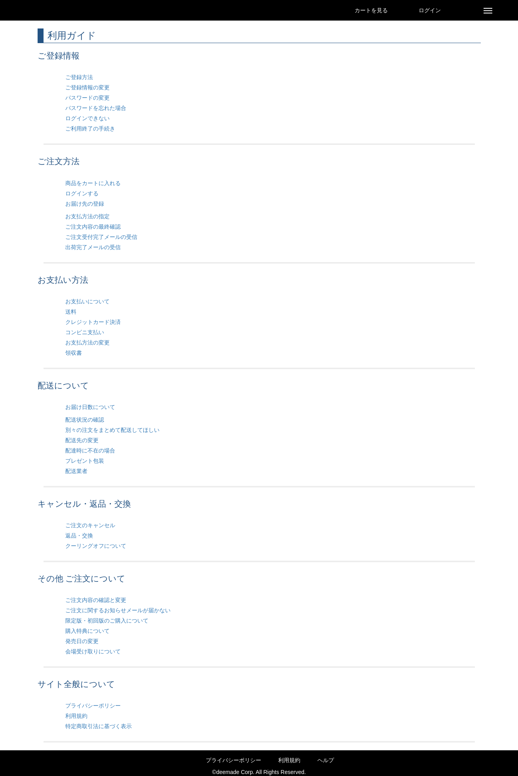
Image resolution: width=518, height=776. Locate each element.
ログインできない (87, 118)
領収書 (73, 353)
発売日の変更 (82, 641)
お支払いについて (87, 301)
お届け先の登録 (84, 204)
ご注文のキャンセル (90, 525)
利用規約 (76, 716)
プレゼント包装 (84, 461)
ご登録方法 (79, 77)
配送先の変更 (82, 440)
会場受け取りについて (93, 651)
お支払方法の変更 (87, 342)
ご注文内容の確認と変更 (95, 600)
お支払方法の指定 (87, 216)
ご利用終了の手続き (90, 128)
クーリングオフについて (95, 546)
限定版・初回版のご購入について (106, 620)
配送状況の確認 (84, 419)
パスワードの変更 (87, 98)
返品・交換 (79, 535)
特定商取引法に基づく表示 (98, 726)
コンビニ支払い (84, 332)
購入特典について (87, 631)
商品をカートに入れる (93, 183)
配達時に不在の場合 (90, 450)
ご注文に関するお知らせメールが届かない (118, 610)
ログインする (82, 193)
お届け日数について (90, 407)
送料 (70, 312)
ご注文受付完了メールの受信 (101, 237)
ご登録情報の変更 (87, 87)
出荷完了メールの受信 (93, 247)
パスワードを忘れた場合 (95, 108)
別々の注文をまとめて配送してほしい (112, 430)
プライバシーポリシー (93, 705)
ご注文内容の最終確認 (93, 226)
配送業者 (76, 471)
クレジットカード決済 (93, 322)
